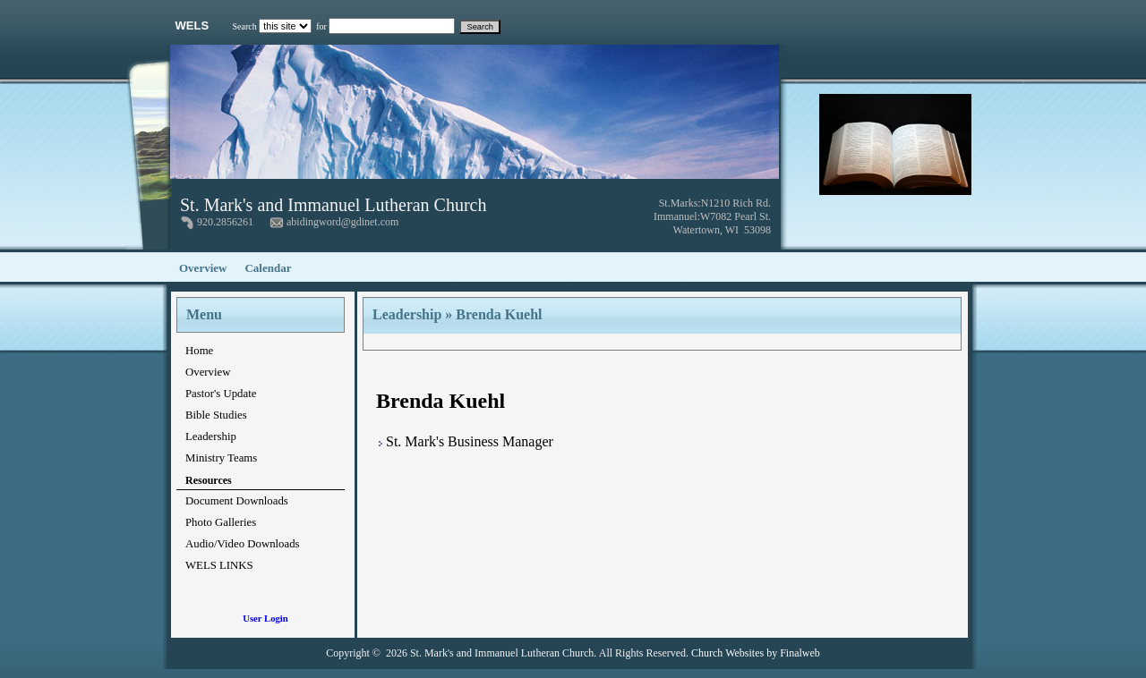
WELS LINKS (219, 565)
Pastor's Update (220, 393)
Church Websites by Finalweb (755, 653)
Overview (203, 268)
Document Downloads (236, 501)
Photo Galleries (220, 522)
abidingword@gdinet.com (342, 222)
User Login (265, 618)
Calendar (267, 268)
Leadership (210, 436)
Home (199, 350)
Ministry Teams (221, 458)
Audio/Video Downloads (242, 544)
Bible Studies (216, 415)
